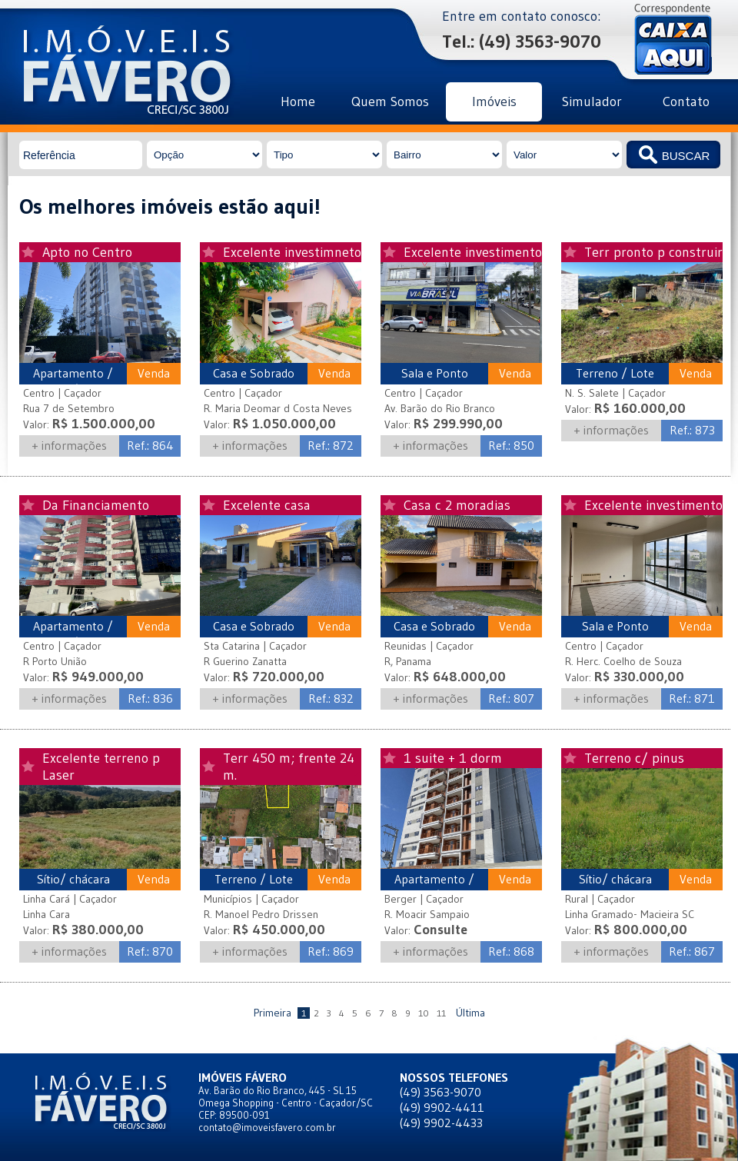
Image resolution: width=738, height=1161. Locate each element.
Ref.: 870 (150, 951)
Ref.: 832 (331, 698)
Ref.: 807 (511, 698)
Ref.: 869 (331, 951)
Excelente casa (267, 505)
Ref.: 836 (150, 698)
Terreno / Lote (615, 373)
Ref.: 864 (150, 445)
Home (298, 101)
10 (423, 1013)
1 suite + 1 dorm (453, 758)
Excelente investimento (473, 252)
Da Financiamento (95, 505)
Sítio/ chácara (73, 879)
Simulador (592, 101)
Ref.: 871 (692, 698)
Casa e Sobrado (253, 373)
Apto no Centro (87, 252)
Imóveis (494, 101)
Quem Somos (390, 101)
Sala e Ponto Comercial (434, 380)
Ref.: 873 (692, 429)
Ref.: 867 (692, 951)
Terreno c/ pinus (634, 758)
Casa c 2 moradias (457, 505)
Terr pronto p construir (653, 252)
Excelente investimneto (292, 252)
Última (470, 1013)
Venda (154, 373)
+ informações (69, 445)
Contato (686, 101)
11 (441, 1013)
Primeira (272, 1013)
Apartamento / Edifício (73, 380)
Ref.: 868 (511, 951)
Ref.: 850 (511, 445)
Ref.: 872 (331, 445)
